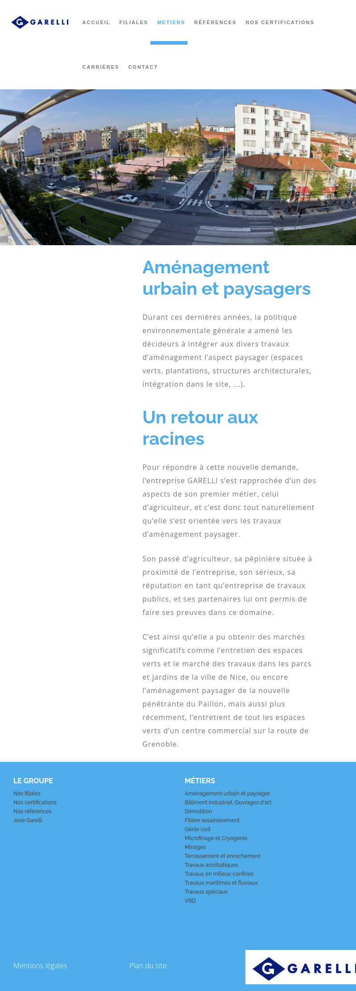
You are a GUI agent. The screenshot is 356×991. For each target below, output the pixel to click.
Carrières (101, 67)
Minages (195, 847)
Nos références (32, 811)
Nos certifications (279, 22)
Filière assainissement (212, 820)
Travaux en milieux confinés (219, 874)
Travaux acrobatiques (211, 865)
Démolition (198, 811)
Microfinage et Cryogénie (216, 838)
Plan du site (147, 965)
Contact (143, 67)
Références (215, 22)
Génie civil (198, 829)
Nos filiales (27, 793)
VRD (190, 901)
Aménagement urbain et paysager (227, 793)
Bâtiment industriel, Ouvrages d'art (228, 802)
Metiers (171, 22)
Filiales (134, 22)
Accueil (97, 22)
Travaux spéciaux (206, 892)
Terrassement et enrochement (223, 856)
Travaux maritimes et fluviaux (221, 883)
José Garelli (27, 820)
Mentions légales (40, 965)
